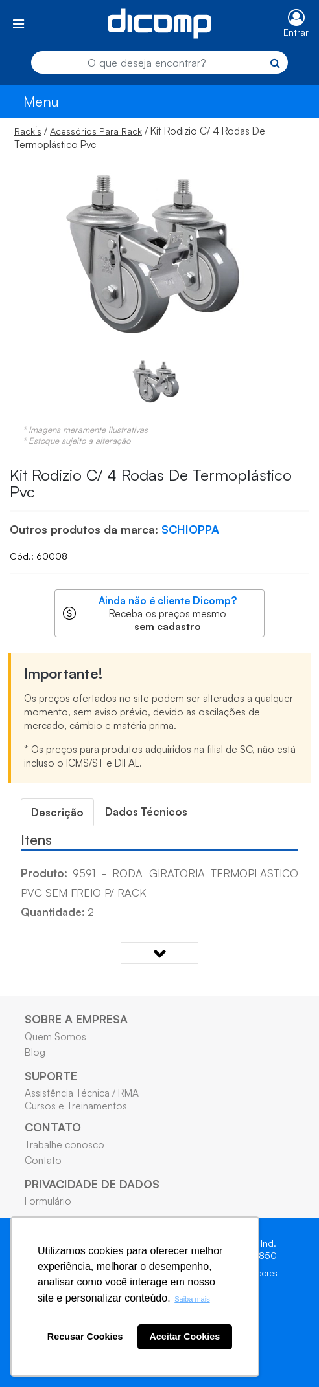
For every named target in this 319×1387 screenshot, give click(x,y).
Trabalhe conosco (64, 1144)
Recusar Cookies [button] (85, 1336)
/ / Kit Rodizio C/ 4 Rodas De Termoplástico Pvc (139, 137)
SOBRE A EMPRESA (76, 1019)
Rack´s (27, 131)
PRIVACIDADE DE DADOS (92, 1184)
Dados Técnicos (146, 811)
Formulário (48, 1200)
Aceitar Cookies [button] (184, 1336)
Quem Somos (55, 1036)
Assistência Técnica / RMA (82, 1092)
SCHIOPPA (190, 529)
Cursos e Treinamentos (76, 1105)
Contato (43, 1159)
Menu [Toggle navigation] (41, 101)
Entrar (296, 32)
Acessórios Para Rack (96, 131)
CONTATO (53, 1127)
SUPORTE (51, 1076)
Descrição (57, 812)
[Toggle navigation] (18, 23)
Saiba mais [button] (191, 1299)
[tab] (57, 812)
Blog (35, 1051)
